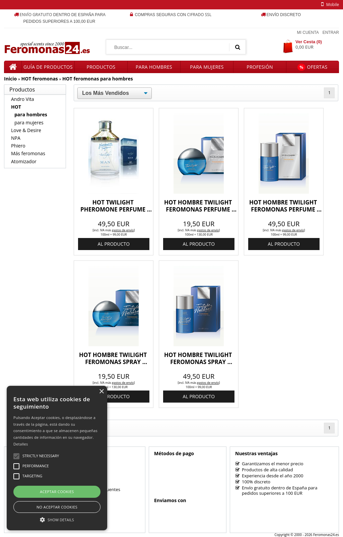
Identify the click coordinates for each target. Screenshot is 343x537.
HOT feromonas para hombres (97, 78)
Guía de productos (48, 67)
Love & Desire (26, 130)
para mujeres (29, 122)
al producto (114, 244)
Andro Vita (22, 99)
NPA (15, 138)
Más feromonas (28, 153)
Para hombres (154, 67)
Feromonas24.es (326, 534)
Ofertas (312, 67)
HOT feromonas (39, 78)
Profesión (260, 67)
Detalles (20, 443)
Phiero (18, 145)
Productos (100, 67)
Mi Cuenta (308, 32)
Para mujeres (206, 67)
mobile (329, 4)
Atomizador (24, 161)
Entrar (331, 32)
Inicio (10, 78)
